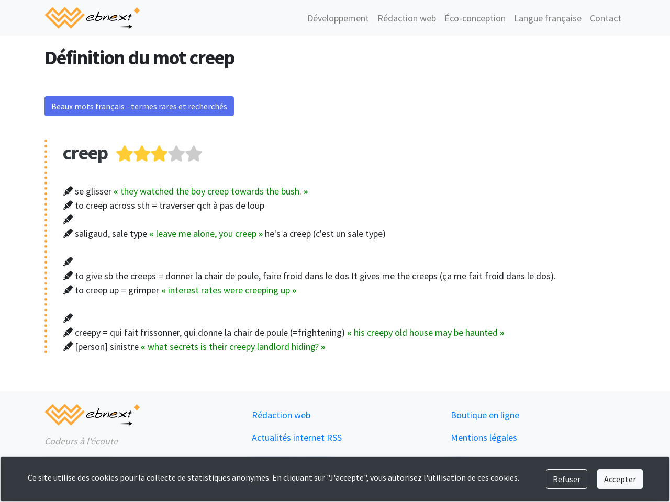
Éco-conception (475, 18)
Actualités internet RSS (297, 437)
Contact (605, 18)
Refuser (566, 479)
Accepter (620, 479)
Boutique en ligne (485, 415)
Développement (338, 18)
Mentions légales (484, 437)
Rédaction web (406, 18)
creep (85, 152)
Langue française (548, 18)
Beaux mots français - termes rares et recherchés (139, 106)
